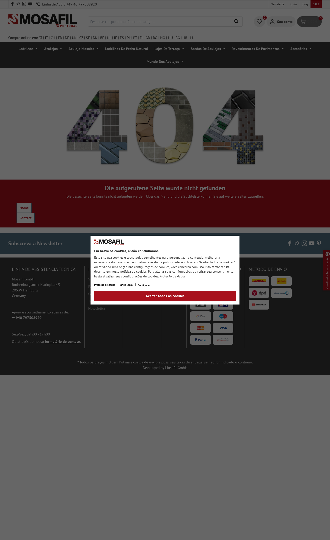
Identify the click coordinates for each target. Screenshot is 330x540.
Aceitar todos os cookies (165, 296)
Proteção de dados (173, 276)
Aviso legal (126, 284)
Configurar (144, 285)
